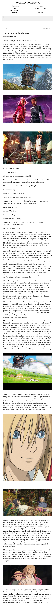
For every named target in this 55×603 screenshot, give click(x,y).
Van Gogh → (46, 28)
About (14, 8)
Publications (14, 10)
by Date (40, 12)
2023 (16, 36)
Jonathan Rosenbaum (27, 2)
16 (14, 36)
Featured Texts (40, 8)
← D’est (5, 28)
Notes (40, 10)
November (10, 36)
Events (14, 12)
